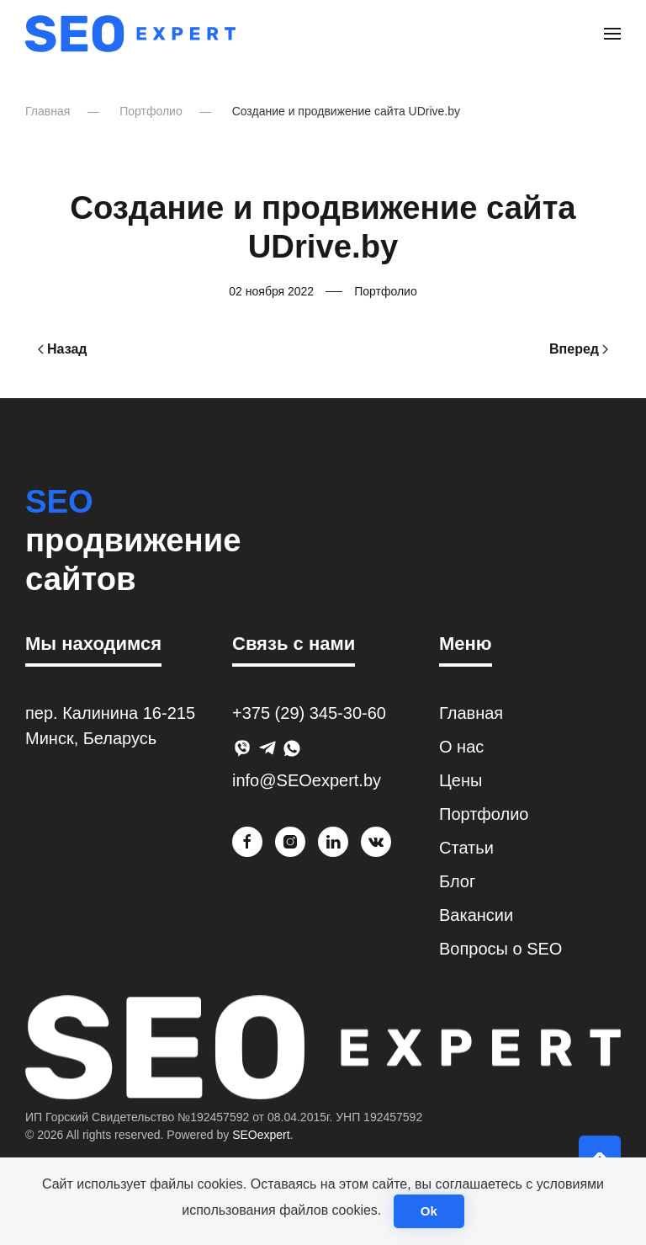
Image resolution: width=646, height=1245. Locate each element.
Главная (471, 713)
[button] (612, 33)
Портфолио (385, 291)
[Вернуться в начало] (130, 33)
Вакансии (476, 915)
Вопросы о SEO (500, 948)
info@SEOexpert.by (306, 780)
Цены (460, 780)
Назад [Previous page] (62, 349)
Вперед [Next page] (578, 349)
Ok (429, 1211)
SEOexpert (260, 1134)
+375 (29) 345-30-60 (309, 713)
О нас (461, 746)
